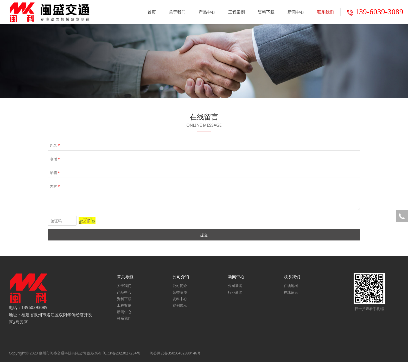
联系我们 (325, 12)
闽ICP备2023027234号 (121, 353)
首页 (152, 12)
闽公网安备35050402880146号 (175, 353)
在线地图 (291, 285)
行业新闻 (235, 292)
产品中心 (207, 12)
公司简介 (180, 285)
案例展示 (180, 305)
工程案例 (236, 12)
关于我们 (177, 12)
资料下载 (266, 12)
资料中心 (180, 298)
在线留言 (291, 292)
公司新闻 (235, 285)
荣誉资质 (180, 292)
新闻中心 (296, 12)
